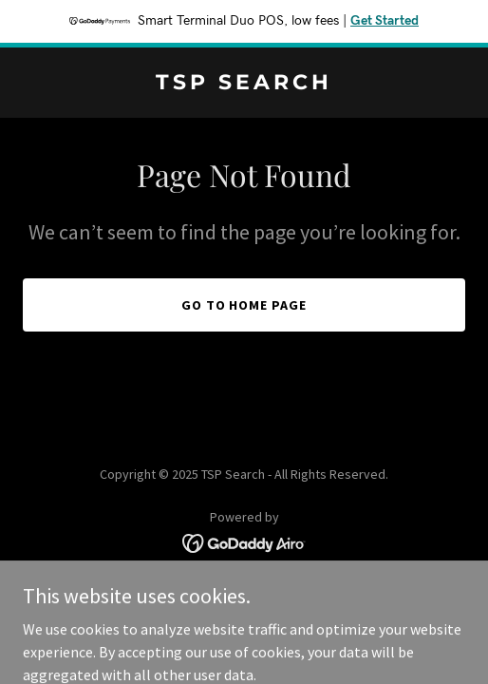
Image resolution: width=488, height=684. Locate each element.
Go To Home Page (244, 305)
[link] (244, 83)
